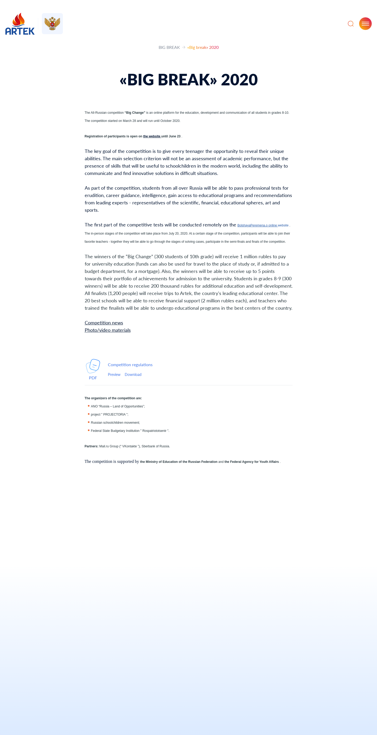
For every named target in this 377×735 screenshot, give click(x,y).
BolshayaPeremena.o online (258, 225)
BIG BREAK (169, 47)
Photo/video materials (108, 330)
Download (133, 374)
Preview (114, 374)
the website (152, 136)
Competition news (104, 322)
